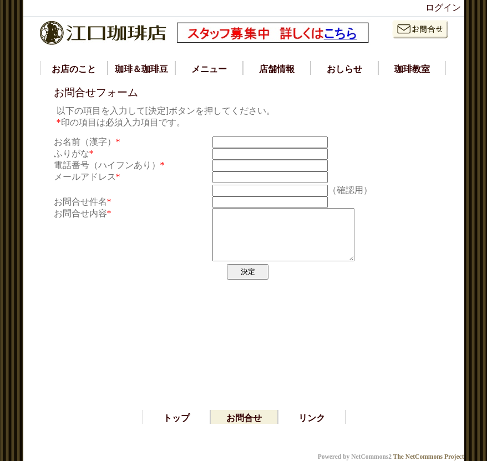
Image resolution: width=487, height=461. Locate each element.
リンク (311, 418)
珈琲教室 (412, 69)
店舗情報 (277, 69)
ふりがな (71, 153)
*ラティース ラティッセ (75, 446)
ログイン (443, 7)
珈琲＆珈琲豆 (141, 69)
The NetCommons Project (428, 456)
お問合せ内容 (80, 213)
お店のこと (74, 69)
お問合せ (244, 418)
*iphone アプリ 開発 (66, 435)
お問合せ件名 (80, 201)
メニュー (209, 69)
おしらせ (344, 69)
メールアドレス (85, 176)
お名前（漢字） (85, 141)
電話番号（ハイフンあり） (107, 165)
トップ (176, 418)
